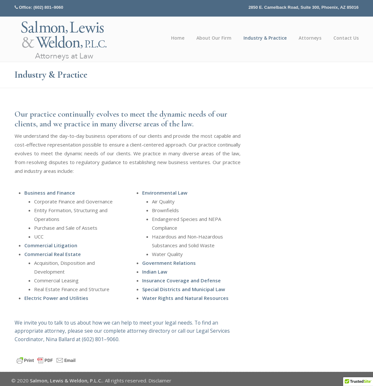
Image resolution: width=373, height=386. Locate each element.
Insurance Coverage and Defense (181, 280)
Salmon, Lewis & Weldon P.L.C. (64, 40)
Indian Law (154, 271)
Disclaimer (159, 380)
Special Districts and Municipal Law (183, 289)
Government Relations (169, 263)
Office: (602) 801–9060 (41, 7)
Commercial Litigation (50, 245)
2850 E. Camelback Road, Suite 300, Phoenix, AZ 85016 (303, 7)
